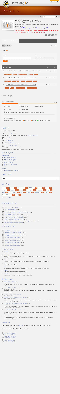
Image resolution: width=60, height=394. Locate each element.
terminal (21, 190)
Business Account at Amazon (10, 333)
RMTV (3, 192)
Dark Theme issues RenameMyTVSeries (12, 208)
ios (22, 192)
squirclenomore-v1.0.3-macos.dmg (11, 281)
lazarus (12, 190)
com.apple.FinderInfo (20, 88)
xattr (31, 74)
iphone (29, 192)
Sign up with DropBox (9, 140)
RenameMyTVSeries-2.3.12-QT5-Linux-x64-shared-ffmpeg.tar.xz (17, 309)
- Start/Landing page (10, 157)
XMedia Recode (7, 255)
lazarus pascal (8, 74)
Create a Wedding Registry (9, 340)
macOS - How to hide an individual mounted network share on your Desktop (21, 84)
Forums (5, 40)
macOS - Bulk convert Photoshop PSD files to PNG (14, 217)
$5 (24, 135)
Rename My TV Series (6, 195)
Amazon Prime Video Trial (9, 339)
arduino (11, 188)
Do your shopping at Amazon (10, 133)
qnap (40, 188)
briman (15, 112)
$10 (26, 135)
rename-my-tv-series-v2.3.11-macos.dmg (12, 294)
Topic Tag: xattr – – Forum (12, 10)
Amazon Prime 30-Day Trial (10, 335)
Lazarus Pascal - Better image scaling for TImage (14, 219)
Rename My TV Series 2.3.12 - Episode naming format (15, 216)
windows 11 (37, 192)
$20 (28, 135)
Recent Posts (14, 40)
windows (4, 190)
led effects (31, 188)
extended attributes (23, 74)
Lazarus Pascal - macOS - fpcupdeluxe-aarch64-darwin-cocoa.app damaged (21, 78)
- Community (8, 162)
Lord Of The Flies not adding (10, 209)
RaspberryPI (40, 190)
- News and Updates (10, 159)
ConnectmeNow (13, 192)
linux (47, 188)
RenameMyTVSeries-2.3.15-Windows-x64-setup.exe (14, 288)
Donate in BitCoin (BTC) (9, 142)
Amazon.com (22, 325)
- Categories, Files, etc (11, 161)
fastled (47, 192)
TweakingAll (20, 3)
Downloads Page (7, 316)
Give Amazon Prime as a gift (10, 336)
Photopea (6, 260)
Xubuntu (5, 263)
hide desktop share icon (32, 88)
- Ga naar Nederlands (11, 170)
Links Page (6, 273)
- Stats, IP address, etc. (10, 164)
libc (36, 74)
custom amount (34, 135)
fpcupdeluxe (8, 81)
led (48, 190)
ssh (17, 195)
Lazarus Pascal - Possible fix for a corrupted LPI (14, 222)
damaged (29, 81)
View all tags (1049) (6, 198)
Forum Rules (35, 22)
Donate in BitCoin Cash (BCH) (11, 146)
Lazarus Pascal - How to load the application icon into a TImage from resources (20, 221)
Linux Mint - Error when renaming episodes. (35, 112)
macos (15, 74)
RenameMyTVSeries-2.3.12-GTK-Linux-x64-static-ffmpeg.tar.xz (17, 297)
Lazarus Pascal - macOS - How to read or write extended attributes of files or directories (23, 71)
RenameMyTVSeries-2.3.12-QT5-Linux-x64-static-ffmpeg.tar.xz (17, 303)
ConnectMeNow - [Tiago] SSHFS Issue (12, 214)
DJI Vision (6, 270)
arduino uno (30, 190)
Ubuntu (5, 267)
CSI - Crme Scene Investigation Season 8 (12, 211)
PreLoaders (6, 251)
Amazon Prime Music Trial (9, 337)
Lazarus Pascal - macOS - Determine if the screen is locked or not (17, 212)
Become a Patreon (8, 138)
